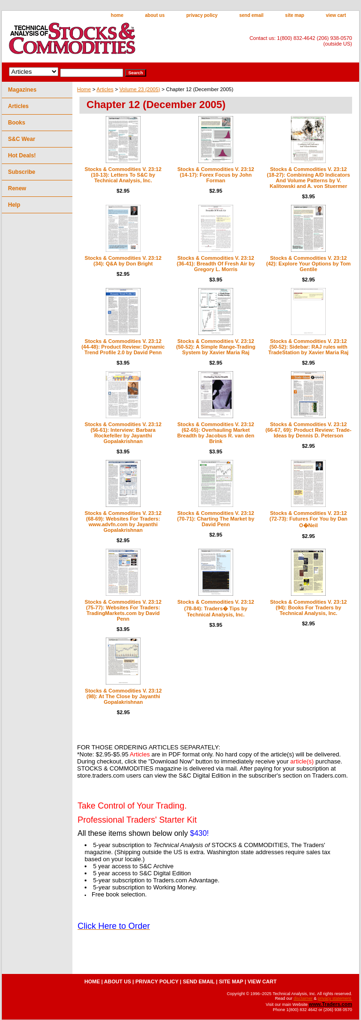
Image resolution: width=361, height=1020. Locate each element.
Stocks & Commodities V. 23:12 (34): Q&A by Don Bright (123, 260)
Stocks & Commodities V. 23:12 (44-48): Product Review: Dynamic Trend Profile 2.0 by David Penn (123, 346)
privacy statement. (335, 998)
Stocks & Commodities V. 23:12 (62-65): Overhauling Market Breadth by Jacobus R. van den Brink (215, 432)
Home (84, 89)
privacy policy (202, 15)
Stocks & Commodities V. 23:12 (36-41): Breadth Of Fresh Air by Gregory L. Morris (216, 263)
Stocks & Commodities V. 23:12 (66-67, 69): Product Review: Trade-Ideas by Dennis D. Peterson (309, 429)
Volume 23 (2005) (139, 89)
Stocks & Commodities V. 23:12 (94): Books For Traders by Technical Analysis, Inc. (308, 607)
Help (14, 205)
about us (155, 15)
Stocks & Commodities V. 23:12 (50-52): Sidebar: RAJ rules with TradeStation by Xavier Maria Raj (308, 346)
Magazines (22, 89)
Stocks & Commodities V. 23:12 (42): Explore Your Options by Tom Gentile (308, 263)
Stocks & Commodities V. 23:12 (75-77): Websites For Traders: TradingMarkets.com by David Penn (123, 610)
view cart (336, 15)
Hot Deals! (22, 155)
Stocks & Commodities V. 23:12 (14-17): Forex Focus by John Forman (215, 174)
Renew (17, 188)
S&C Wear (21, 139)
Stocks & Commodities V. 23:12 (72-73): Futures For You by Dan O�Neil (308, 519)
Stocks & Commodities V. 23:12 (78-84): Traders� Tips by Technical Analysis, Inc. (215, 608)
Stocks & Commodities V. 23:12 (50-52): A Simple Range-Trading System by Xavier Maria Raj (216, 346)
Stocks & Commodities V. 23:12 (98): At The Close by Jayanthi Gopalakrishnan (123, 696)
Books (16, 122)
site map (295, 15)
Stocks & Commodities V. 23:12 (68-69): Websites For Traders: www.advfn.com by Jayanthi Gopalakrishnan (123, 521)
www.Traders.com (330, 1004)
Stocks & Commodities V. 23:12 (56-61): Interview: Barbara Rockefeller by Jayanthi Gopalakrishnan (123, 432)
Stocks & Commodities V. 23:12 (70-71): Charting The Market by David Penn (215, 518)
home (117, 15)
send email (251, 15)
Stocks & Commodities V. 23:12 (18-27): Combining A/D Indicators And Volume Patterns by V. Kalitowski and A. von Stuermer (308, 177)
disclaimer (303, 998)
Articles (104, 89)
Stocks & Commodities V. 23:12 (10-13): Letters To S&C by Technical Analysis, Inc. (123, 174)
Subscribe (21, 172)
